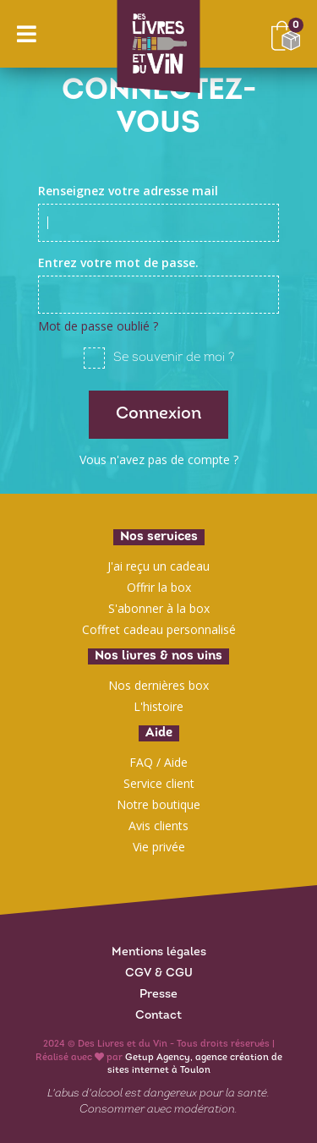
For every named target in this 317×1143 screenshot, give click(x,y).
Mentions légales (159, 952)
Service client (158, 783)
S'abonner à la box (159, 608)
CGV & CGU (159, 973)
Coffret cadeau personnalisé (159, 629)
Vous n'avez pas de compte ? (158, 459)
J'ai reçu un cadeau (158, 566)
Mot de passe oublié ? (98, 326)
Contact (158, 1015)
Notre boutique (158, 804)
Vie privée (159, 847)
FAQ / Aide (158, 762)
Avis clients (158, 826)
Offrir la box (159, 587)
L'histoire (158, 706)
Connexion (158, 414)
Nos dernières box (158, 685)
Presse (158, 994)
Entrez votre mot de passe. (118, 262)
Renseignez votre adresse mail (128, 191)
